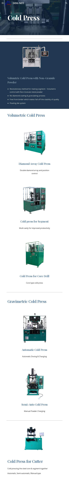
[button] (2, 3)
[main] (34, 17)
